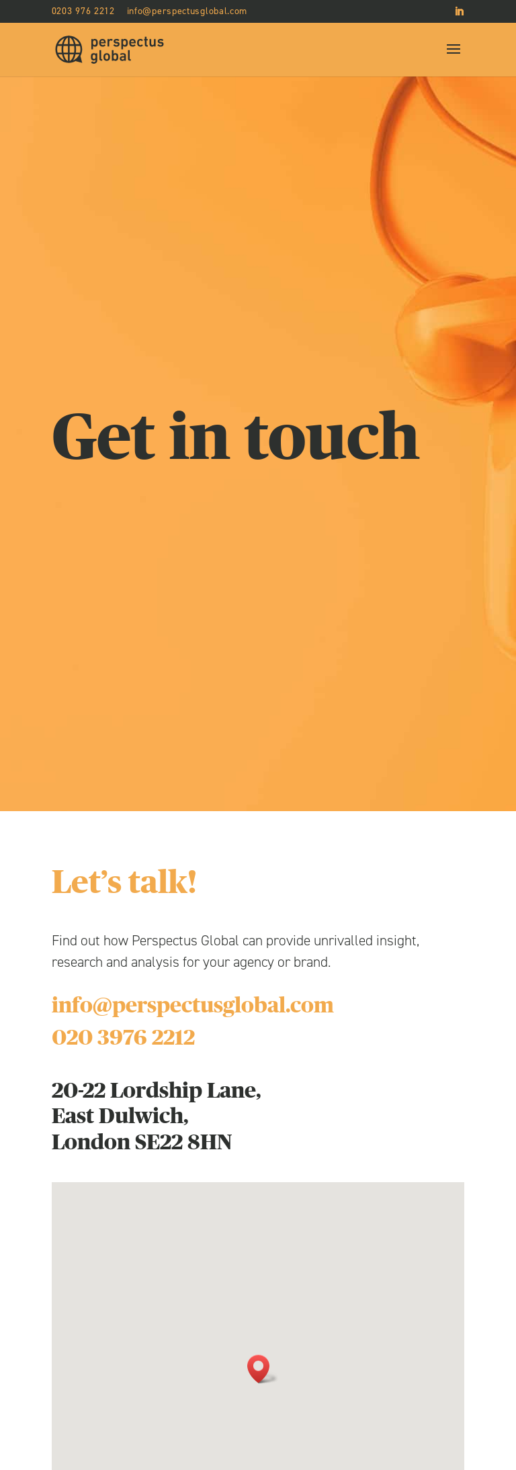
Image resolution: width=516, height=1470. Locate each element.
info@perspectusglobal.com (193, 1005)
